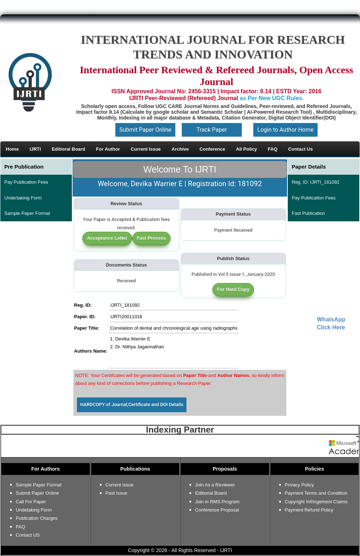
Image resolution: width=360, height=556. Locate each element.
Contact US (28, 535)
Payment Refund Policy (309, 510)
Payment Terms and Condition (316, 493)
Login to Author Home (285, 129)
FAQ (20, 526)
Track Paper (212, 129)
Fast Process (151, 238)
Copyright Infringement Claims (316, 501)
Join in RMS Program (217, 501)
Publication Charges (36, 518)
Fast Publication (308, 213)
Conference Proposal (217, 510)
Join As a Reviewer (215, 484)
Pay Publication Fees (26, 182)
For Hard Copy (233, 289)
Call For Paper (31, 501)
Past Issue (117, 493)
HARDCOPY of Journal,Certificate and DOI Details (131, 404)
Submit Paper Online (145, 129)
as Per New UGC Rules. (272, 98)
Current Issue (120, 484)
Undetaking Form (34, 510)
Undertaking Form (23, 198)
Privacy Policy (299, 484)
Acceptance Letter (107, 238)
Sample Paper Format (27, 213)
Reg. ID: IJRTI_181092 (316, 182)
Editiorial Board (211, 493)
